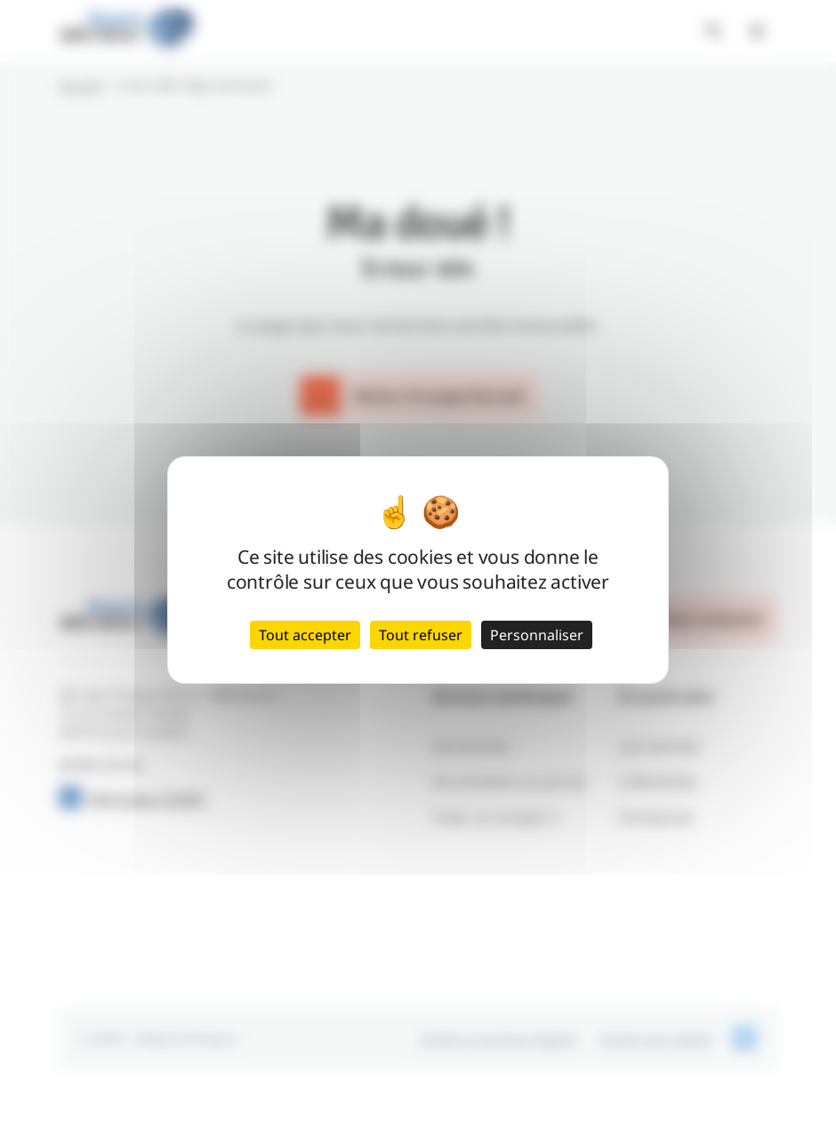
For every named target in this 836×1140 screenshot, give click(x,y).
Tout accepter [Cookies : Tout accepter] (305, 635)
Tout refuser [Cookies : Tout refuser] (420, 635)
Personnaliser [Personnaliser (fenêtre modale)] (536, 635)
